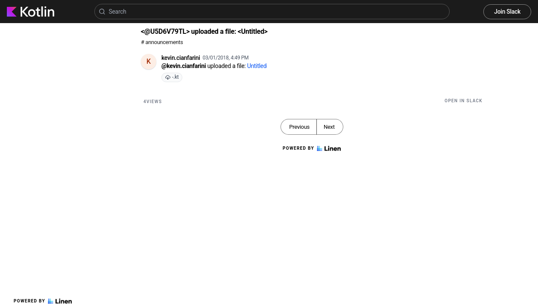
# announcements (162, 42)
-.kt (171, 77)
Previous (299, 127)
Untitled (257, 65)
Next (329, 127)
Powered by (43, 301)
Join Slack (507, 11)
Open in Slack (463, 100)
